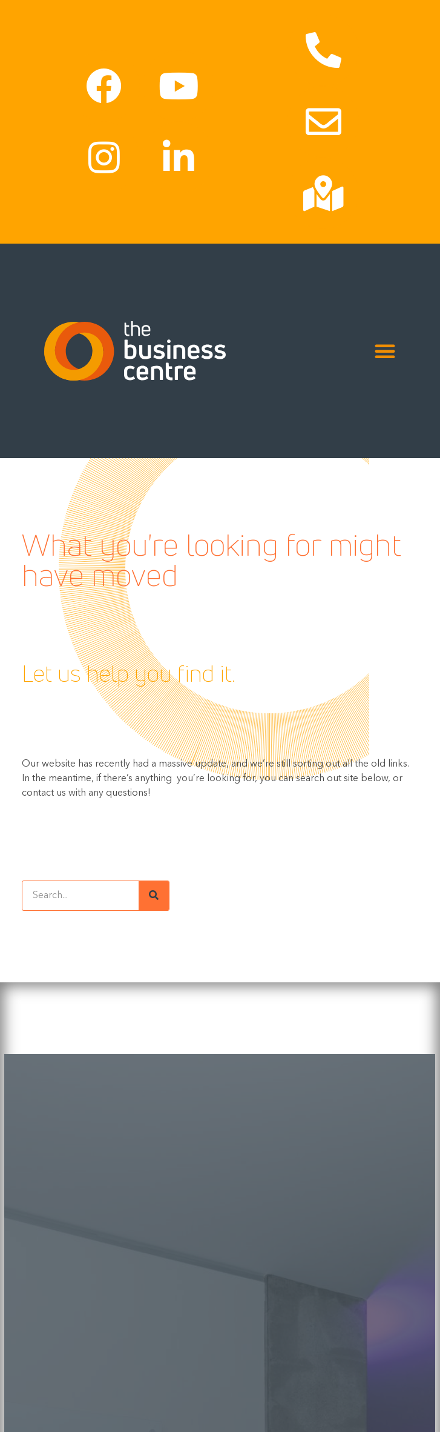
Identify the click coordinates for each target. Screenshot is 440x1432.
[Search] (154, 895)
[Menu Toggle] (385, 351)
